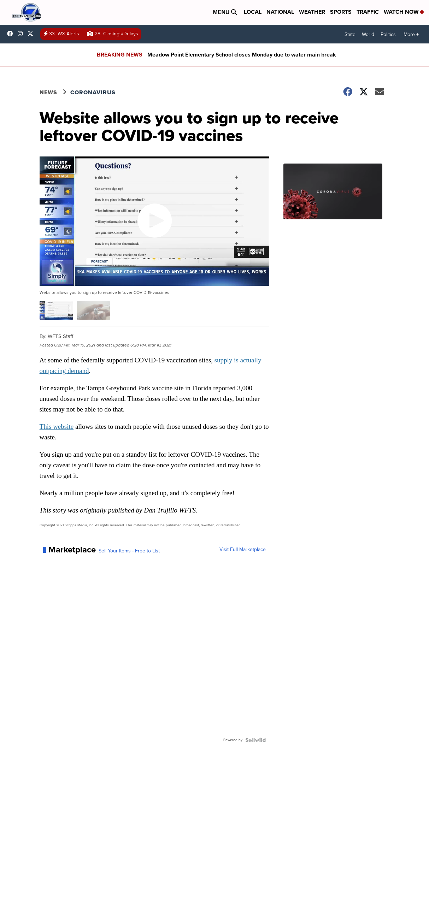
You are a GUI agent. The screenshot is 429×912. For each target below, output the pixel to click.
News (48, 92)
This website (57, 426)
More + (411, 34)
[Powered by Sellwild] (255, 740)
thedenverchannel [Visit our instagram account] (22, 33)
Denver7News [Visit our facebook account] (11, 33)
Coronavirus (93, 92)
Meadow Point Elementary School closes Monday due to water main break (241, 55)
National (280, 12)
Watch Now (404, 12)
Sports (341, 12)
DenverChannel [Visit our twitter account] (32, 33)
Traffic (368, 12)
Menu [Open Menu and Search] (225, 12)
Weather (312, 12)
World (368, 34)
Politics (388, 34)
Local (252, 12)
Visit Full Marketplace (242, 549)
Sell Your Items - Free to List (129, 551)
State (350, 34)
